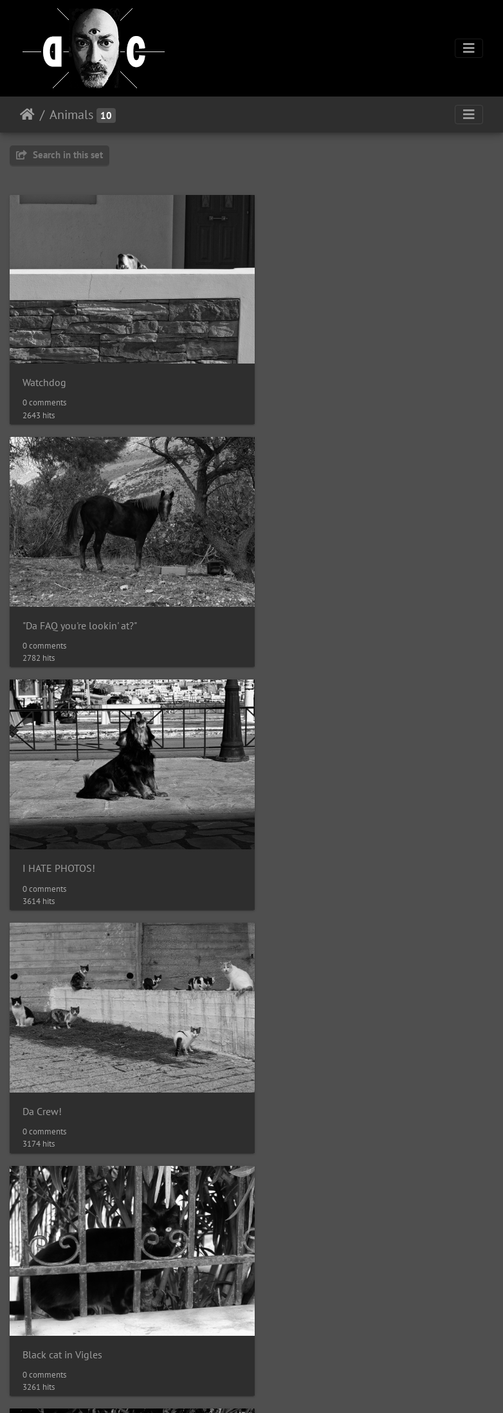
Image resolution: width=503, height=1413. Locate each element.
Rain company (54, 1077)
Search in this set (59, 155)
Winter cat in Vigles (316, 843)
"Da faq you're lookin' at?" (329, 1312)
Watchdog (44, 374)
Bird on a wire (304, 1077)
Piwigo (131, 1386)
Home (27, 114)
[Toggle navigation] (469, 48)
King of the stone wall (71, 1312)
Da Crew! (293, 609)
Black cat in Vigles (62, 843)
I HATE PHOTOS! (59, 609)
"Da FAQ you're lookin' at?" (331, 375)
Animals (71, 114)
